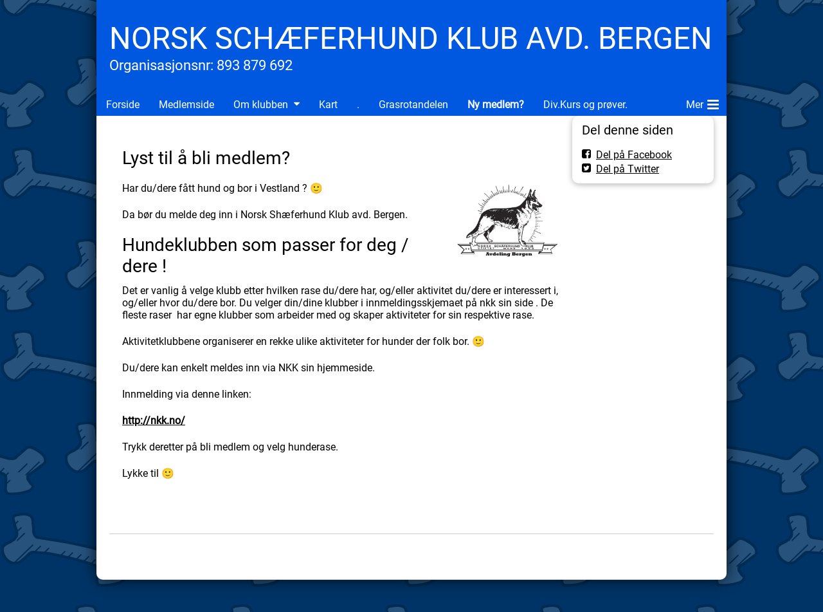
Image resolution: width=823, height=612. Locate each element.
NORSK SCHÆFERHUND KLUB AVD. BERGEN (410, 38)
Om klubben (260, 104)
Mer (702, 102)
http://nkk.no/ (153, 420)
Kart (328, 104)
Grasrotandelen (413, 104)
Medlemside (186, 104)
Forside (123, 104)
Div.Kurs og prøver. (585, 104)
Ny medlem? (495, 104)
